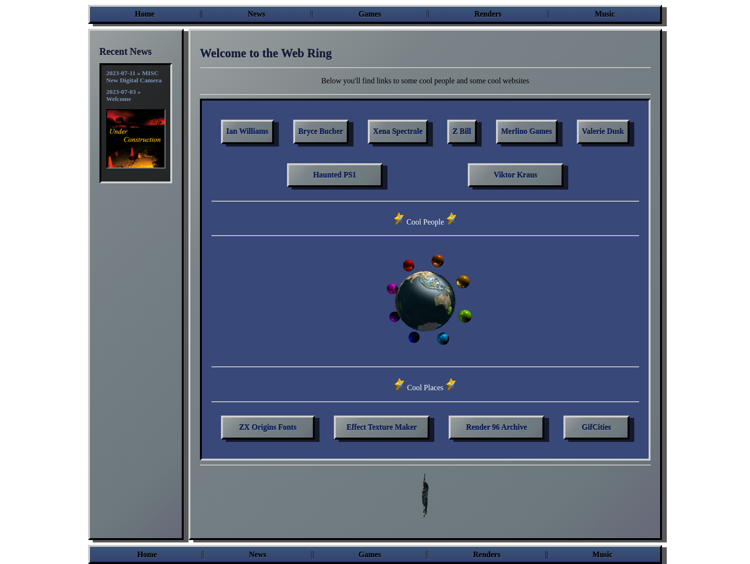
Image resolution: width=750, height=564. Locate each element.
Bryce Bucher (320, 131)
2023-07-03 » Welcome (123, 95)
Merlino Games (526, 131)
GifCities (596, 427)
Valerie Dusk (603, 131)
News (256, 14)
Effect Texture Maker (382, 427)
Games (370, 14)
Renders (488, 14)
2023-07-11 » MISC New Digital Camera (134, 76)
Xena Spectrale (398, 131)
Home (144, 14)
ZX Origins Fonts (268, 427)
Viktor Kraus (515, 175)
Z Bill (462, 131)
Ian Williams (247, 131)
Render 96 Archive (496, 427)
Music (605, 14)
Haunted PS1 (334, 175)
